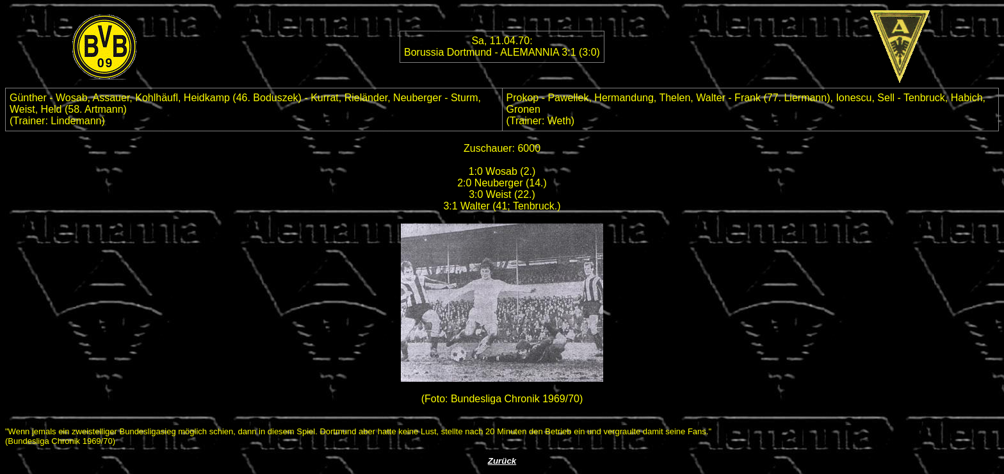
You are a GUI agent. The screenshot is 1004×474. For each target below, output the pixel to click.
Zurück (502, 461)
